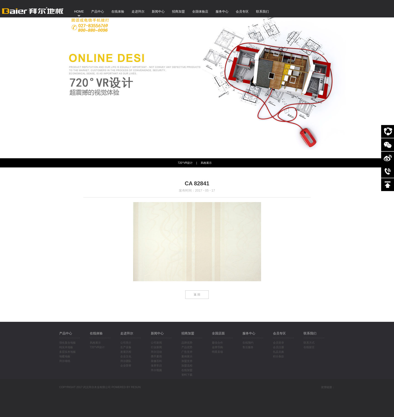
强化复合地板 (67, 342)
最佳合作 (217, 342)
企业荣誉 (125, 365)
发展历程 (125, 351)
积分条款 (278, 356)
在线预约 (247, 342)
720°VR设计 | (187, 162)
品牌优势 (186, 342)
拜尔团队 (125, 361)
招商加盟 (187, 333)
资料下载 (186, 374)
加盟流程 (186, 365)
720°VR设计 (97, 347)
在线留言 (309, 347)
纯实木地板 (66, 347)
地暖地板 (64, 356)
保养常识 (156, 365)
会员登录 (278, 342)
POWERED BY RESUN (126, 387)
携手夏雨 (156, 356)
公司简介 (125, 342)
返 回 (197, 294)
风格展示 (206, 162)
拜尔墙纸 (64, 361)
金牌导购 (217, 347)
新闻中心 (157, 333)
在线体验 (96, 333)
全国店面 (218, 333)
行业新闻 (156, 347)
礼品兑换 (278, 351)
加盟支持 (186, 361)
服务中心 (248, 333)
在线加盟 (186, 370)
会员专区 (279, 333)
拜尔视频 (156, 370)
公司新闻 (156, 342)
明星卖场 (217, 351)
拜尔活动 (156, 351)
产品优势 (186, 347)
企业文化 (125, 356)
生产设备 (125, 347)
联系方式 (309, 342)
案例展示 (186, 356)
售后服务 (247, 347)
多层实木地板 (67, 351)
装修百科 (156, 361)
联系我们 (310, 333)
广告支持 (186, 351)
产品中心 (65, 333)
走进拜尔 (126, 333)
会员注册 (278, 347)
